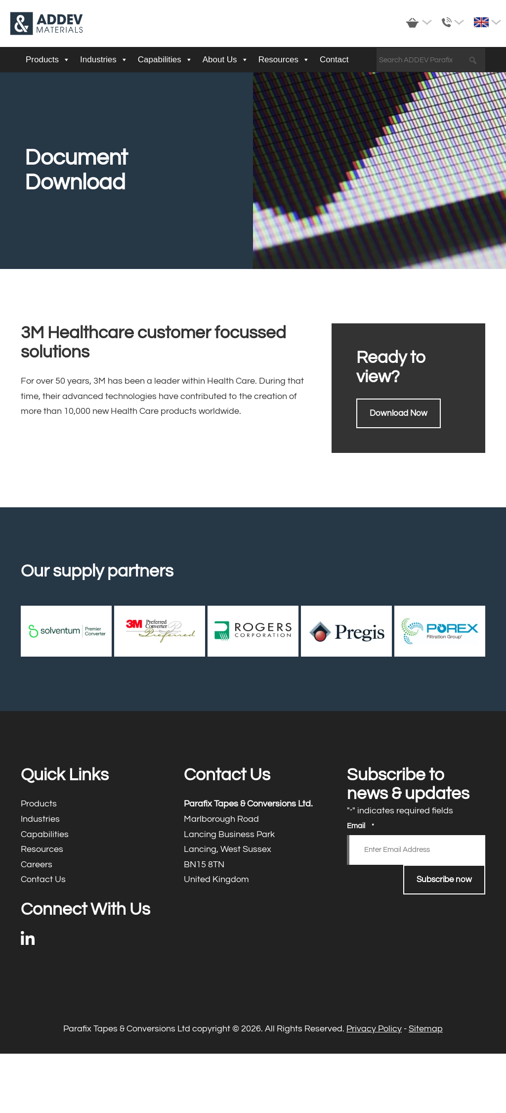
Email (360, 826)
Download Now (398, 413)
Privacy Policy (374, 1028)
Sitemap (426, 1028)
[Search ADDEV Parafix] (431, 60)
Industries (104, 59)
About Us (226, 59)
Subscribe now (444, 879)
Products (48, 59)
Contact (334, 59)
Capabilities (165, 59)
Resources (284, 59)
